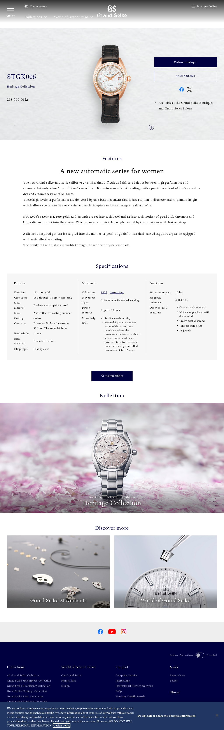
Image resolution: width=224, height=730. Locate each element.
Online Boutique (185, 62)
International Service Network (134, 686)
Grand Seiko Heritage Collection (27, 691)
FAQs (119, 691)
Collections (35, 17)
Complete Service (127, 675)
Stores (175, 692)
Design (65, 686)
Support (122, 667)
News (174, 667)
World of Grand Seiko (73, 17)
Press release (177, 675)
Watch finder (112, 376)
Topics (173, 680)
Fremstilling (68, 680)
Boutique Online (204, 6)
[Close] (217, 715)
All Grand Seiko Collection (23, 675)
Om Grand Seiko (71, 675)
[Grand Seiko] (112, 11)
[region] (112, 716)
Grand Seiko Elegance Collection (27, 701)
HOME (10, 26)
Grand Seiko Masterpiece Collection (29, 680)
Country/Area (35, 6)
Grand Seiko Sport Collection (25, 696)
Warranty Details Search (130, 696)
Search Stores (185, 76)
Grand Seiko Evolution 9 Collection (28, 686)
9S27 (104, 292)
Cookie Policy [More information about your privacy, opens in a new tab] (61, 725)
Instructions (117, 292)
